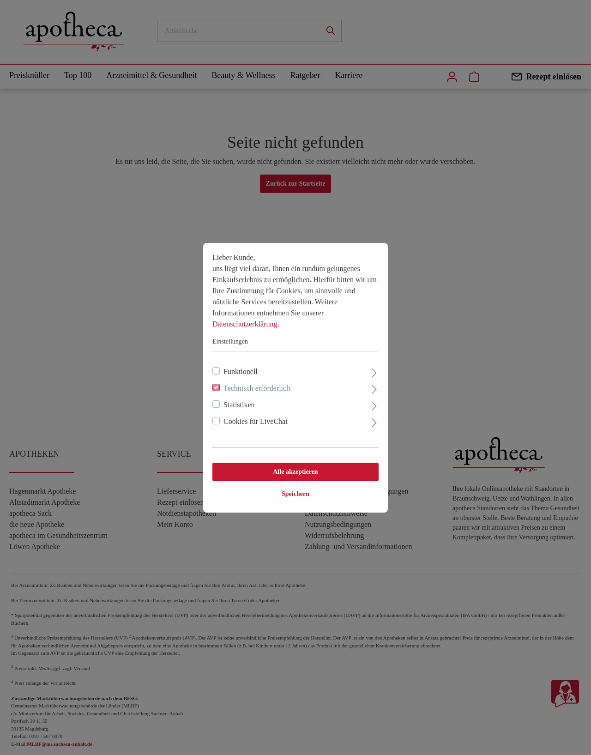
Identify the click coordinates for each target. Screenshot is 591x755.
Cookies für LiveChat (255, 421)
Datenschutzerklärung (244, 324)
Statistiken (239, 405)
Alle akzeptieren (295, 471)
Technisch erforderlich (256, 388)
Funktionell (240, 371)
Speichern (295, 493)
